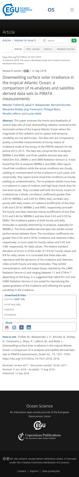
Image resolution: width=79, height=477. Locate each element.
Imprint (34, 471)
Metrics (48, 49)
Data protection (51, 471)
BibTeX (10, 309)
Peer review (33, 49)
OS (51, 9)
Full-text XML (13, 304)
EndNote (11, 314)
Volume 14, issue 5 (25, 40)
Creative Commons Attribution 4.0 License (45, 462)
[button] (44, 40)
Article (18, 49)
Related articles (66, 49)
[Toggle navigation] (71, 9)
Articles (7, 40)
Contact (21, 471)
